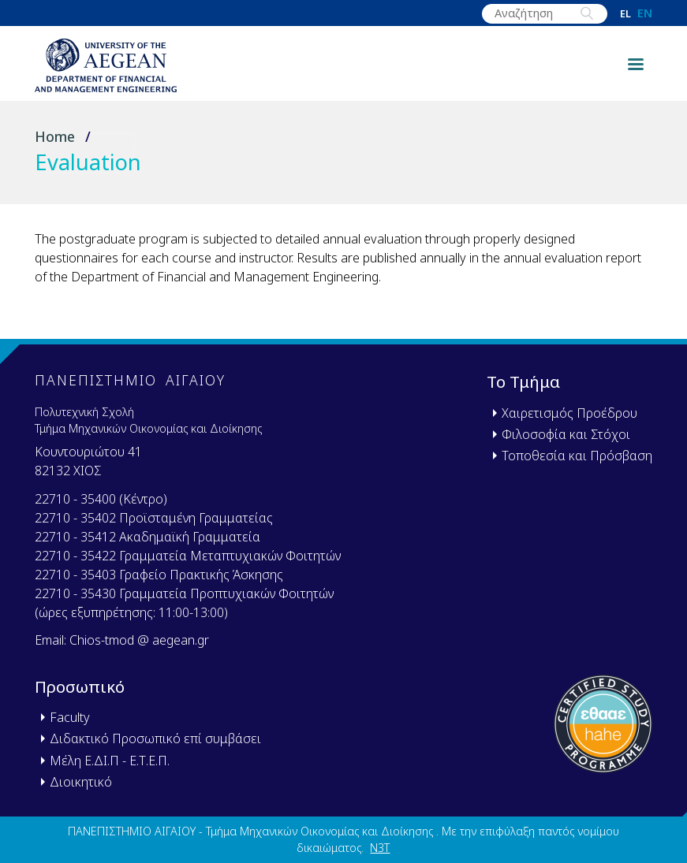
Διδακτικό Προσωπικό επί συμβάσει (155, 738)
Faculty (70, 717)
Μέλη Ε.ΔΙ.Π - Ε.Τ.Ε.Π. (110, 760)
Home (55, 136)
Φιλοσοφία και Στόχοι (566, 434)
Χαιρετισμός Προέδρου (569, 413)
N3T (380, 847)
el (625, 14)
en (644, 13)
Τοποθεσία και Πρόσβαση (577, 455)
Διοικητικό (81, 781)
